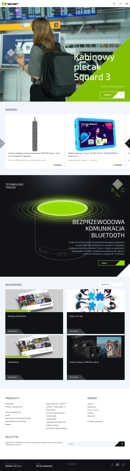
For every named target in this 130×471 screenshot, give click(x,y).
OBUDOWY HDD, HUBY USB (55, 422)
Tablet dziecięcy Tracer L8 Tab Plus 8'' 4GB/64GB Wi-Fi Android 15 (93, 154)
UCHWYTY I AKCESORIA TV (56, 407)
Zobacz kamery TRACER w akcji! (84, 362)
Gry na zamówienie (44, 466)
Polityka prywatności (95, 421)
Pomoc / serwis (93, 410)
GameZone (9, 404)
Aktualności (12, 331)
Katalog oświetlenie (17, 316)
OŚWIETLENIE (51, 416)
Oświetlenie (13, 362)
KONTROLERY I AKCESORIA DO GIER (18, 418)
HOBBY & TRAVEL (52, 425)
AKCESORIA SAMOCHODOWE (56, 428)
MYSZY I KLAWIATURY (13, 412)
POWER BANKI (51, 419)
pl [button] (120, 4)
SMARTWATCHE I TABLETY (56, 404)
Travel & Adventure (13, 407)
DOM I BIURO (50, 410)
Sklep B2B (91, 416)
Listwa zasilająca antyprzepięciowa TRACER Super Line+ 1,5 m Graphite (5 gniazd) (34, 154)
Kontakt (90, 413)
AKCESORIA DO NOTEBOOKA (15, 421)
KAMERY (8, 424)
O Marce (90, 404)
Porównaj (57, 165)
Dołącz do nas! (76, 316)
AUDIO (7, 415)
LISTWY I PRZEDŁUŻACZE (55, 413)
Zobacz (113, 95)
